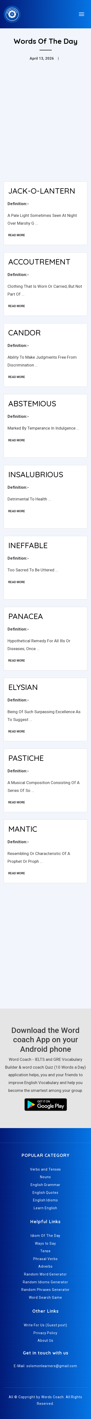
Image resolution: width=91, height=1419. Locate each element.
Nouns (45, 1177)
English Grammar (45, 1185)
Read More (16, 235)
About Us (45, 1340)
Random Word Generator (45, 1274)
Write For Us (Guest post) (45, 1325)
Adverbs (45, 1266)
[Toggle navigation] (81, 14)
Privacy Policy (45, 1333)
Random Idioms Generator (45, 1282)
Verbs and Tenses (45, 1169)
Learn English (45, 1208)
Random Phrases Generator (45, 1290)
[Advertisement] (45, 129)
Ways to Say (45, 1243)
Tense (45, 1251)
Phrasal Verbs (45, 1259)
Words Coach (52, 1397)
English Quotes (45, 1193)
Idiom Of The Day (46, 1236)
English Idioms (45, 1200)
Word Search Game (45, 1297)
